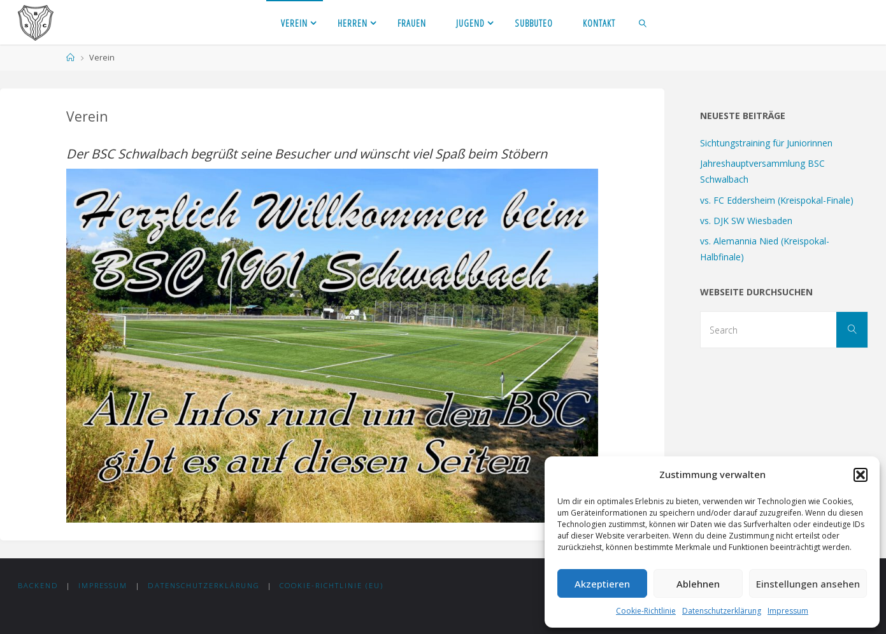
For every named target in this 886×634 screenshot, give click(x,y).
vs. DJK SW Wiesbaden (746, 221)
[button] (860, 474)
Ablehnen (698, 583)
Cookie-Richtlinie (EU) (331, 585)
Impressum (788, 610)
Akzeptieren (602, 583)
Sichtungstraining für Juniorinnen (766, 143)
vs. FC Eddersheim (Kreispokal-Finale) (777, 200)
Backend (38, 585)
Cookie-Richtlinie (646, 610)
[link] (643, 22)
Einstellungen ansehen (808, 583)
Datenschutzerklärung (721, 610)
